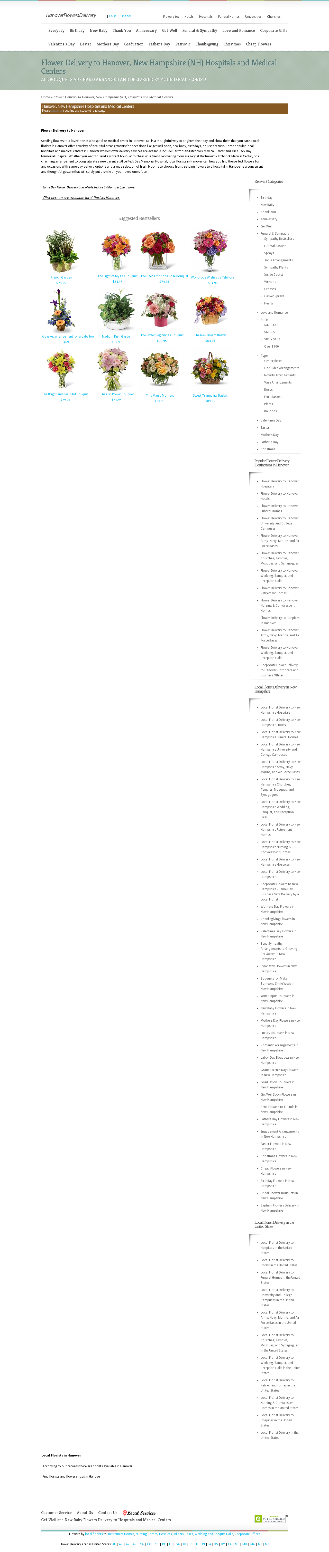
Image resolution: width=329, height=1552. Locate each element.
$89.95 (210, 401)
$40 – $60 (271, 325)
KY (223, 1544)
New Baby (98, 30)
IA (209, 1544)
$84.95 (117, 282)
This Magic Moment (160, 395)
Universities (253, 16)
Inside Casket (273, 274)
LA (230, 1544)
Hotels (189, 16)
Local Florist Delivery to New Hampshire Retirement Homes (280, 830)
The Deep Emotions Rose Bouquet (164, 276)
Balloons (270, 411)
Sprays (269, 253)
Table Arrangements (278, 260)
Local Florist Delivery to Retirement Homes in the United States (278, 1385)
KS (216, 1544)
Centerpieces (273, 361)
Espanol (125, 16)
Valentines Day (271, 420)
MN (267, 1544)
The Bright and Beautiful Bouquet (65, 394)
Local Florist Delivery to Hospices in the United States (277, 1420)
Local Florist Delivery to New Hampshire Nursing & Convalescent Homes (280, 847)
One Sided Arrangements (281, 368)
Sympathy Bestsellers (279, 239)
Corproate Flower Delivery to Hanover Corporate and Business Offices (279, 670)
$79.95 (61, 283)
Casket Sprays (274, 296)
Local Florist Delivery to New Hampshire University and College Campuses (280, 749)
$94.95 (213, 283)
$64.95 (210, 341)
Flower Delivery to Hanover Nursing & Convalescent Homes (280, 605)
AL (114, 1544)
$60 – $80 (271, 332)
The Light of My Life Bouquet (117, 276)
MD (244, 1544)
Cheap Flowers (258, 44)
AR (134, 1544)
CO (149, 1544)
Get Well (169, 30)
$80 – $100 (272, 339)
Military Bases (183, 1534)
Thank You (122, 30)
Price (264, 320)
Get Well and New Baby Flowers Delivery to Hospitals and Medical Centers (106, 1519)
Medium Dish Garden (117, 336)
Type (264, 356)
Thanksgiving (207, 44)
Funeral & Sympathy (199, 30)
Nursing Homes (147, 1534)
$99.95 (117, 342)
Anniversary (146, 30)
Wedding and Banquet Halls (214, 1534)
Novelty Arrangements (280, 375)
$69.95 (68, 342)
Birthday (77, 30)
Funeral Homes (229, 16)
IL (197, 1544)
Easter (85, 44)
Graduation (133, 44)
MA (252, 1544)
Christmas (232, 44)
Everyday (56, 30)
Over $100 (271, 346)
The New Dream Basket (210, 335)
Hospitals (206, 16)
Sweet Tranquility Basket (210, 395)
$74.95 (164, 282)
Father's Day (159, 44)
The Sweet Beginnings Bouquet (162, 335)
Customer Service (56, 1512)
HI (184, 1544)
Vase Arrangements (278, 382)
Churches (273, 16)
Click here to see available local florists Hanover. (81, 198)
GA (178, 1544)
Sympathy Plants (276, 267)
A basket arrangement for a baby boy (68, 336)
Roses (268, 389)
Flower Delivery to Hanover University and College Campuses (280, 523)
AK (121, 1544)
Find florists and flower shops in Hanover (72, 1476)
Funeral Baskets (275, 246)
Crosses (270, 289)
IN (203, 1544)
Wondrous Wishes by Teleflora (212, 277)
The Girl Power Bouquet (117, 394)
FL (170, 1544)
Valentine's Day (61, 44)
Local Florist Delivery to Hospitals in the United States (277, 1248)
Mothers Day (107, 44)
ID (191, 1544)
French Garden (61, 277)
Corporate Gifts (273, 30)
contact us (56, 110)
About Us (85, 1512)
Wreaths (270, 282)
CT (157, 1544)
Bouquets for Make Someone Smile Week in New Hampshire (277, 984)
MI (260, 1544)
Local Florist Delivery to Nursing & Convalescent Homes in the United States (279, 1403)
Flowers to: (171, 16)
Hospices (165, 1534)
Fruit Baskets (273, 397)
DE (164, 1544)
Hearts (268, 303)
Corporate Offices (247, 1534)
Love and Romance (238, 30)
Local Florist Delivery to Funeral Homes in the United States (280, 1278)
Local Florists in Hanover (61, 1455)
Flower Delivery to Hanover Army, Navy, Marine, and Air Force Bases (280, 541)
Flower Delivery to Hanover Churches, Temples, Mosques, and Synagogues (280, 558)
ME (237, 1544)
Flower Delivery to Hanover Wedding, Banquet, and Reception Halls (280, 576)
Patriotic (182, 44)
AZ (128, 1544)
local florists (94, 1534)
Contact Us (107, 1512)
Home (45, 97)
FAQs (112, 16)
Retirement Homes (121, 1534)
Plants (268, 404)
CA (142, 1544)
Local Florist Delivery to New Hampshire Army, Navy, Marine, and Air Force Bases (280, 767)
